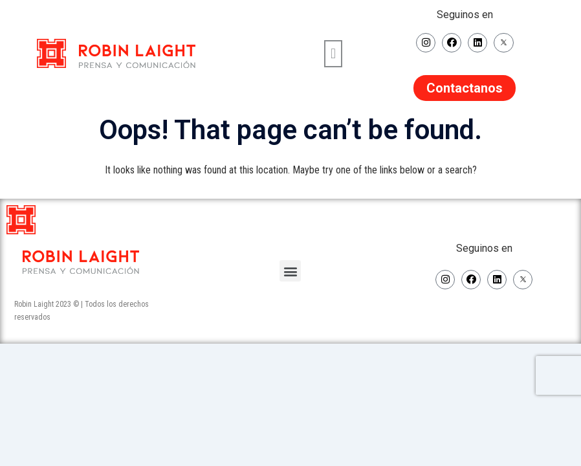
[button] (333, 53)
